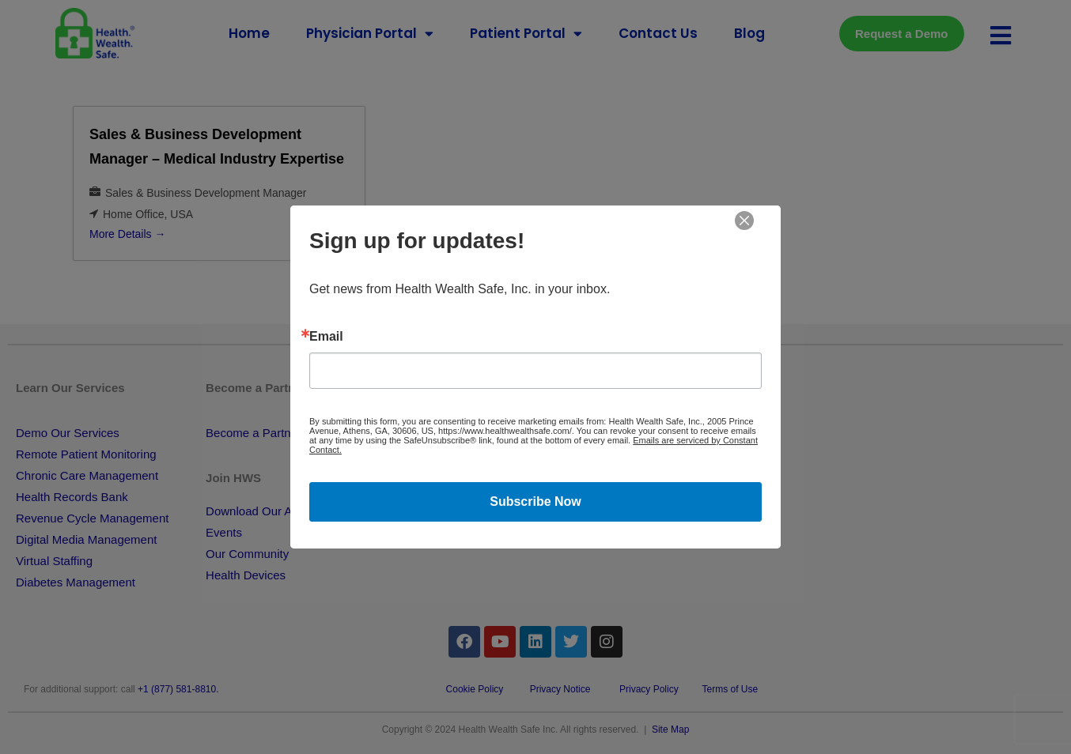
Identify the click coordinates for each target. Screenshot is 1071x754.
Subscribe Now (535, 501)
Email (326, 336)
